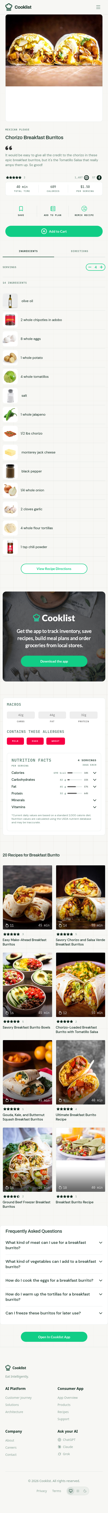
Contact (11, 1454)
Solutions (12, 1405)
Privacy (42, 1491)
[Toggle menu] (98, 7)
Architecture (14, 1412)
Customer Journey (18, 1397)
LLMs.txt (25, 1491)
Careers (10, 1447)
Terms (56, 1491)
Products (64, 1405)
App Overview (68, 1397)
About (9, 1440)
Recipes (63, 1412)
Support (63, 1419)
